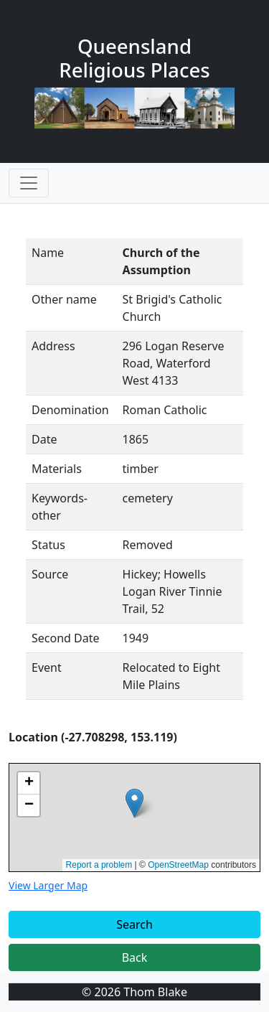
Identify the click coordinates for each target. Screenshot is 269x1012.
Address (53, 346)
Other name (64, 299)
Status (48, 545)
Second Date (66, 638)
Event (47, 667)
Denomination (70, 410)
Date (44, 439)
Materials (57, 469)
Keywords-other (60, 506)
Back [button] (135, 957)
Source (50, 574)
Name (48, 253)
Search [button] (134, 924)
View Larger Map (48, 885)
